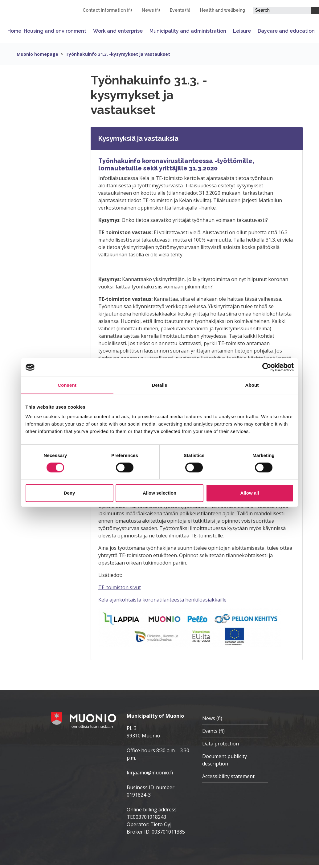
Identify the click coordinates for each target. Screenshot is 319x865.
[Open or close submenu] (88, 31)
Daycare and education (286, 31)
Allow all (249, 493)
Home (14, 31)
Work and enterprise (118, 31)
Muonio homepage (37, 54)
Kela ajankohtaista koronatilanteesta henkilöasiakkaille (162, 599)
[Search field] (282, 10)
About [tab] (252, 385)
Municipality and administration (187, 31)
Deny (69, 493)
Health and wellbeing (222, 10)
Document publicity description (224, 760)
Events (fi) (180, 10)
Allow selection (159, 493)
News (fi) (151, 10)
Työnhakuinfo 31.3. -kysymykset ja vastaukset (118, 54)
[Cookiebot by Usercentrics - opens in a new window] (267, 367)
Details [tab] (159, 385)
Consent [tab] (67, 385)
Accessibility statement (228, 776)
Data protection (220, 743)
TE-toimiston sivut (119, 587)
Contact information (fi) (107, 10)
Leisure (242, 31)
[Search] (315, 10)
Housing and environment (55, 31)
